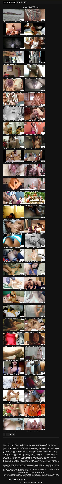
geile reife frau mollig (17, 448)
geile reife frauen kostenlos (16, 449)
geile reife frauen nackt (27, 449)
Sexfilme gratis (45, 476)
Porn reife (17, 475)
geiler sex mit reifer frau (13, 451)
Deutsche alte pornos (54, 474)
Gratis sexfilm (44, 475)
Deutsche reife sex (12, 475)
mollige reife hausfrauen (32, 451)
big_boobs (47, 444)
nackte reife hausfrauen (21, 452)
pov (37, 452)
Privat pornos (5, 475)
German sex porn (23, 474)
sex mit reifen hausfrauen (23, 458)
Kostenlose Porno (16, 474)
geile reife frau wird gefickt (28, 448)
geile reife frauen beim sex (22, 464)
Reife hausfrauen (38, 475)
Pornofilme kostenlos (39, 474)
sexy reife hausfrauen (44, 458)
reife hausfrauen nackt (30, 455)
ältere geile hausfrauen (17, 444)
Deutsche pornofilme (51, 475)
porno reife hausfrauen (31, 452)
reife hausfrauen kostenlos (19, 455)
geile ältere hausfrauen (37, 445)
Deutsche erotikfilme (24, 476)
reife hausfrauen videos (15, 457)
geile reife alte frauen (26, 447)
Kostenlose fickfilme (30, 475)
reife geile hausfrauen (13, 454)
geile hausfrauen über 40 (16, 447)
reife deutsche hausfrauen (44, 452)
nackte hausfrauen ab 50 (10, 452)
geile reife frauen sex (37, 449)
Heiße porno (30, 6)
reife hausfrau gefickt (22, 454)
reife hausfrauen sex (41, 469)
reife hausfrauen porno (50, 455)
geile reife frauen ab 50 (49, 448)
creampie (52, 444)
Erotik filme (11, 474)
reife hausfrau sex (31, 454)
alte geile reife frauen (7, 444)
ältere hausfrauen (26, 444)
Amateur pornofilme (32, 476)
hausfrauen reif (22, 451)
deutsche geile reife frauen (43, 460)
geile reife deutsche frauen (37, 447)
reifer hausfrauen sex (12, 458)
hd (26, 451)
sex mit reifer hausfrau (34, 458)
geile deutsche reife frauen (47, 445)
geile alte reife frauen (26, 445)
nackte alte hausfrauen (43, 451)
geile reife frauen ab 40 (39, 448)
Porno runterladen (46, 474)
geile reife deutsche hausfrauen (50, 447)
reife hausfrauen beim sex (51, 454)
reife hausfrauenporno (25, 457)
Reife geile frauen (23, 475)
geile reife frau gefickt (7, 448)
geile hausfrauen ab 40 (35, 461)
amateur (43, 444)
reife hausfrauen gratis (8, 455)
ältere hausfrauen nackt (36, 444)
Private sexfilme (39, 476)
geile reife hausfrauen (13, 465)
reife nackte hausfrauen (46, 457)
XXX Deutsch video (30, 474)
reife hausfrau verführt (40, 454)
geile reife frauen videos (47, 449)
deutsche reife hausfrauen (16, 445)
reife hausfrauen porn (39, 455)
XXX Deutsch (6, 474)
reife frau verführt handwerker (49, 466)
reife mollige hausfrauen (36, 457)
